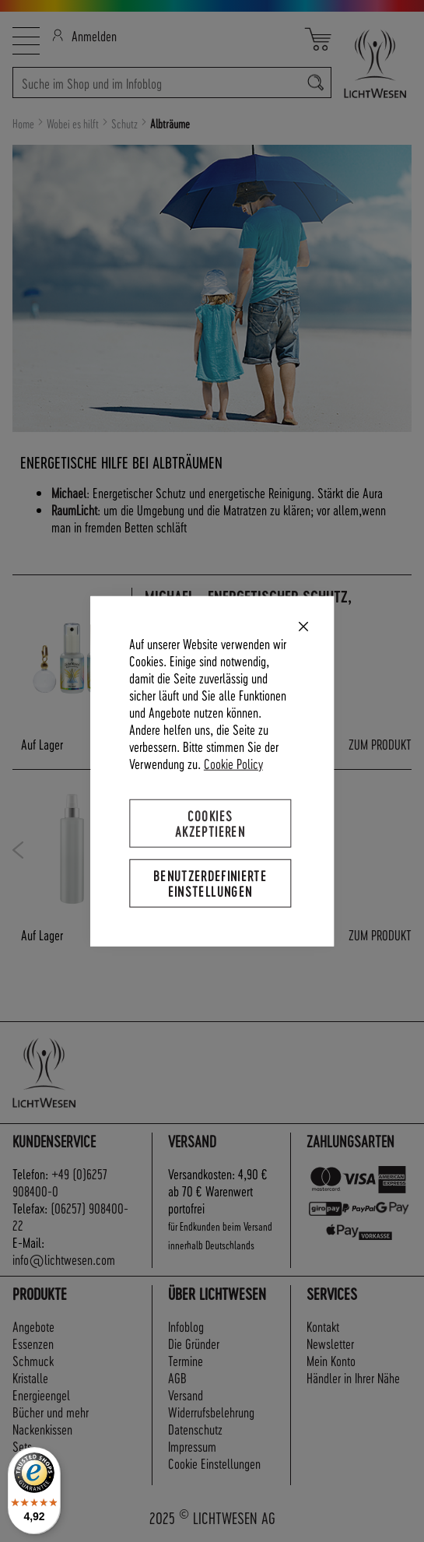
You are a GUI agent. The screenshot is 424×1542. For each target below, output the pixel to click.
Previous (18, 850)
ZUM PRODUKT (380, 744)
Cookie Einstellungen (214, 1463)
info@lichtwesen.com (63, 1259)
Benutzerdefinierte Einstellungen (210, 883)
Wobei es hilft (74, 124)
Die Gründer (193, 1343)
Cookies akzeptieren (210, 822)
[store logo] (371, 63)
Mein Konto (331, 1360)
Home (24, 124)
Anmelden (84, 35)
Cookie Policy (233, 762)
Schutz (125, 124)
